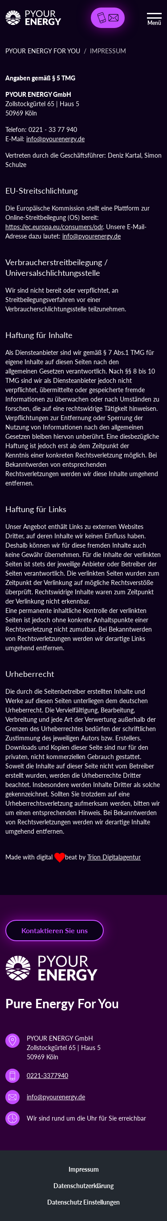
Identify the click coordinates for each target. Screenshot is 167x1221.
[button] (108, 18)
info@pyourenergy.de (55, 139)
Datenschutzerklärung (83, 1185)
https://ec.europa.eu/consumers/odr (54, 227)
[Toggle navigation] (154, 17)
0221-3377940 (47, 1075)
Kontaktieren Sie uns (54, 930)
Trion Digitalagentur (114, 857)
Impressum (84, 1169)
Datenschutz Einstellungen (83, 1202)
